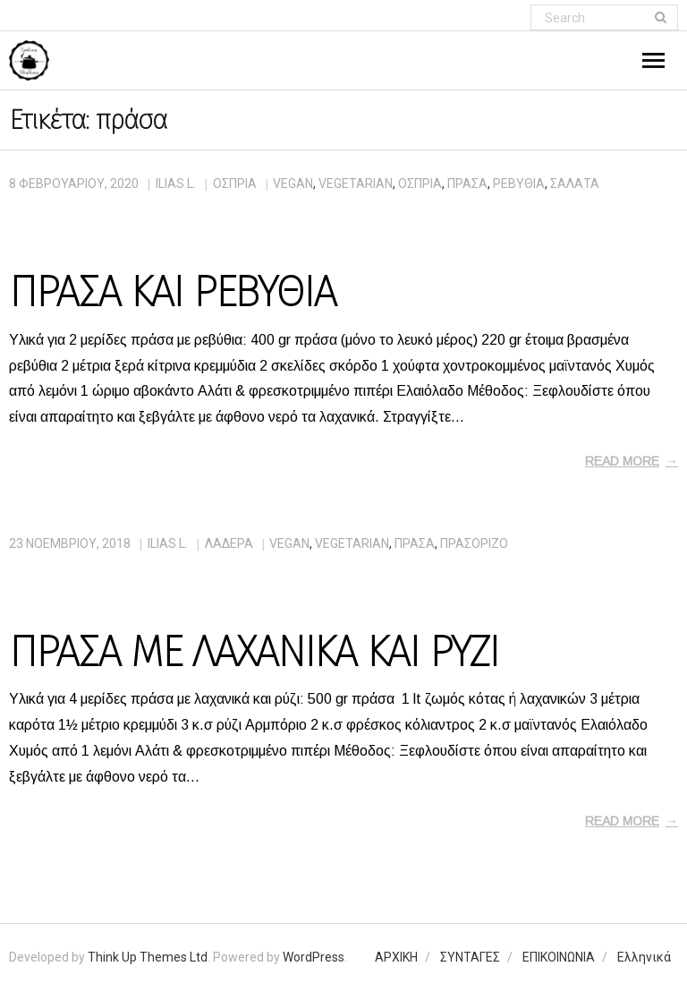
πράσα (467, 183)
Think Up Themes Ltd (148, 957)
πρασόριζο (474, 543)
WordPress (313, 957)
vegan (293, 183)
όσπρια (420, 183)
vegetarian (355, 183)
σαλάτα (574, 183)
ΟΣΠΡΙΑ (235, 183)
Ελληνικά (644, 957)
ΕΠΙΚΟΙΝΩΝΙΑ (558, 957)
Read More (622, 461)
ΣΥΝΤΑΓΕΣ (470, 957)
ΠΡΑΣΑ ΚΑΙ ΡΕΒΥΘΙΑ (172, 292)
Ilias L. (176, 183)
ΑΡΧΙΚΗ (396, 957)
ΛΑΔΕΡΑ (229, 543)
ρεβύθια (519, 183)
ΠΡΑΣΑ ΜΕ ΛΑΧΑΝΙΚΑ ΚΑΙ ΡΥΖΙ (253, 652)
